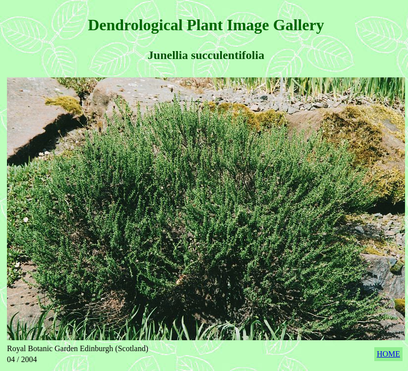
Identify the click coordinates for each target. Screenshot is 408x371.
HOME (388, 354)
